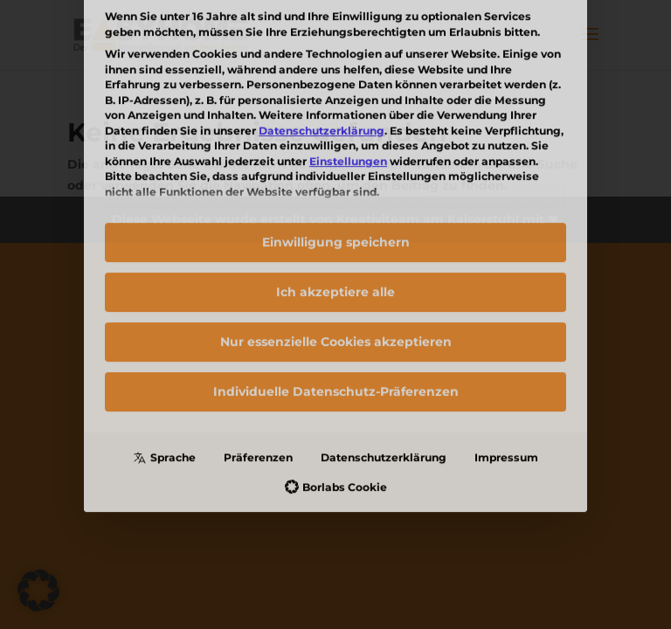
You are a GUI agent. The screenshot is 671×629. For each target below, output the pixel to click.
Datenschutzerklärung (383, 324)
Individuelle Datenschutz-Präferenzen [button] (336, 258)
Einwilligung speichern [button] (336, 109)
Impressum (506, 324)
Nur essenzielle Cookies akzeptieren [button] (336, 209)
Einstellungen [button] (348, 28)
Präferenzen (258, 324)
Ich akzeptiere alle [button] (335, 159)
